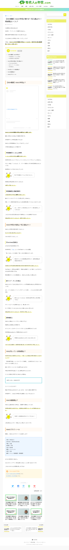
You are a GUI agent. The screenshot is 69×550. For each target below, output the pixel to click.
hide (20, 50)
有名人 (49, 49)
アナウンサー (51, 32)
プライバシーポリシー (41, 546)
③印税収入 (11, 66)
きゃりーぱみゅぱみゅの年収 (13, 473)
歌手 (41, 491)
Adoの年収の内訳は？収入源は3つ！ (16, 61)
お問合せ (52, 6)
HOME (34, 544)
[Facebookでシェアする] (18, 486)
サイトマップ (26, 546)
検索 (64, 14)
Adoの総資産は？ (12, 72)
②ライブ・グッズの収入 (14, 65)
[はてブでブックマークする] (23, 486)
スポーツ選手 (38, 6)
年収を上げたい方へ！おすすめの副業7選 (34, 9)
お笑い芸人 (31, 6)
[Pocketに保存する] (34, 486)
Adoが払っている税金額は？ (14, 69)
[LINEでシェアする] (29, 486)
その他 (49, 30)
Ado (13, 249)
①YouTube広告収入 (13, 63)
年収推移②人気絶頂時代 (14, 58)
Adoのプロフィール (12, 74)
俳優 (22, 6)
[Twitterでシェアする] (12, 486)
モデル (49, 41)
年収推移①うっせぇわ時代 (14, 56)
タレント (17, 6)
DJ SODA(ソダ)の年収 (11, 476)
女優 (26, 6)
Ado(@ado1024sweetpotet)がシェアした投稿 (22, 127)
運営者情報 (33, 546)
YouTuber (46, 6)
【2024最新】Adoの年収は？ (14, 54)
